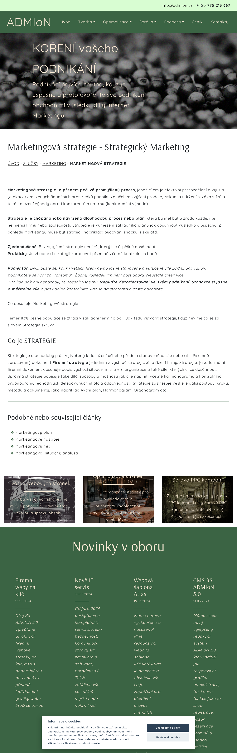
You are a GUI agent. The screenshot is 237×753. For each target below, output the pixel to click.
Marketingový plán (33, 432)
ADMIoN (29, 22)
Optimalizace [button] (115, 21)
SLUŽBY (30, 163)
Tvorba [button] (85, 21)
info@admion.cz (177, 5)
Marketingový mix (32, 446)
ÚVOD (13, 163)
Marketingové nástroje (37, 439)
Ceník (197, 21)
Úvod (65, 21)
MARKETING (54, 163)
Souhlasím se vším (168, 727)
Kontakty (219, 21)
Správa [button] (146, 21)
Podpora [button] (172, 21)
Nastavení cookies (168, 737)
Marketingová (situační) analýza (46, 453)
